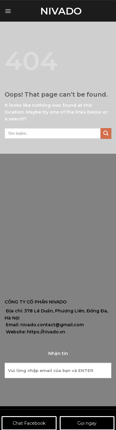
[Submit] (106, 133)
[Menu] (8, 11)
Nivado (58, 11)
